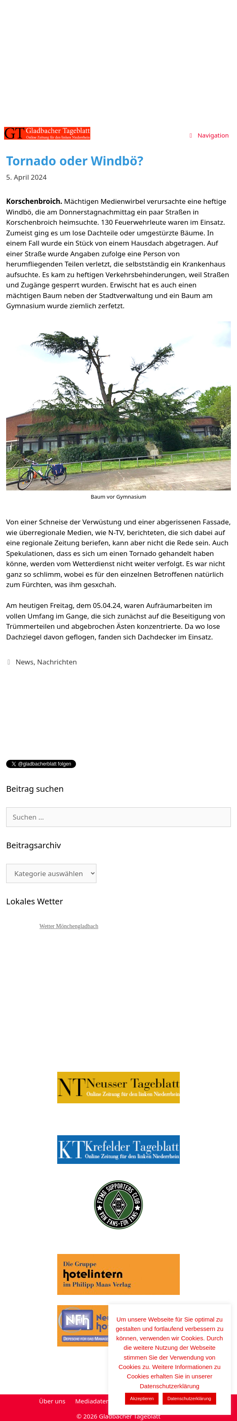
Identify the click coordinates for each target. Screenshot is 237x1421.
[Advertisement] (118, 61)
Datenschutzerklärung (189, 1398)
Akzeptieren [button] (142, 1398)
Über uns (52, 1401)
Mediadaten (92, 1401)
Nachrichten (57, 661)
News (25, 661)
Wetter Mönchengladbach (69, 926)
